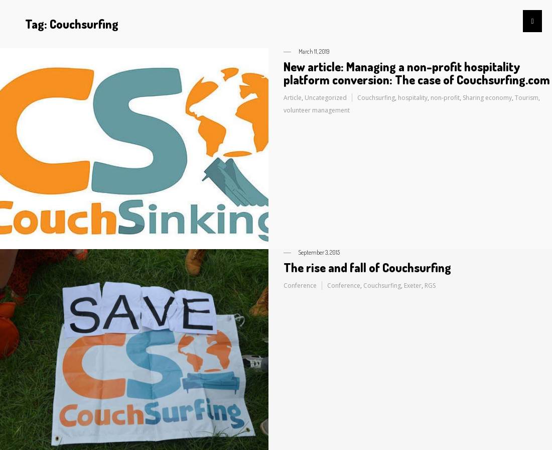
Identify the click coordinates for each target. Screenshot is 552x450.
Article (293, 97)
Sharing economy (487, 97)
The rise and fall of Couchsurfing (367, 267)
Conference (300, 285)
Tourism (526, 97)
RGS (430, 285)
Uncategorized (326, 97)
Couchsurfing (376, 97)
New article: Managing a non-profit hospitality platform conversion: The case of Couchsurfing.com (417, 73)
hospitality (413, 97)
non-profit (445, 97)
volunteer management (317, 110)
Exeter (413, 285)
